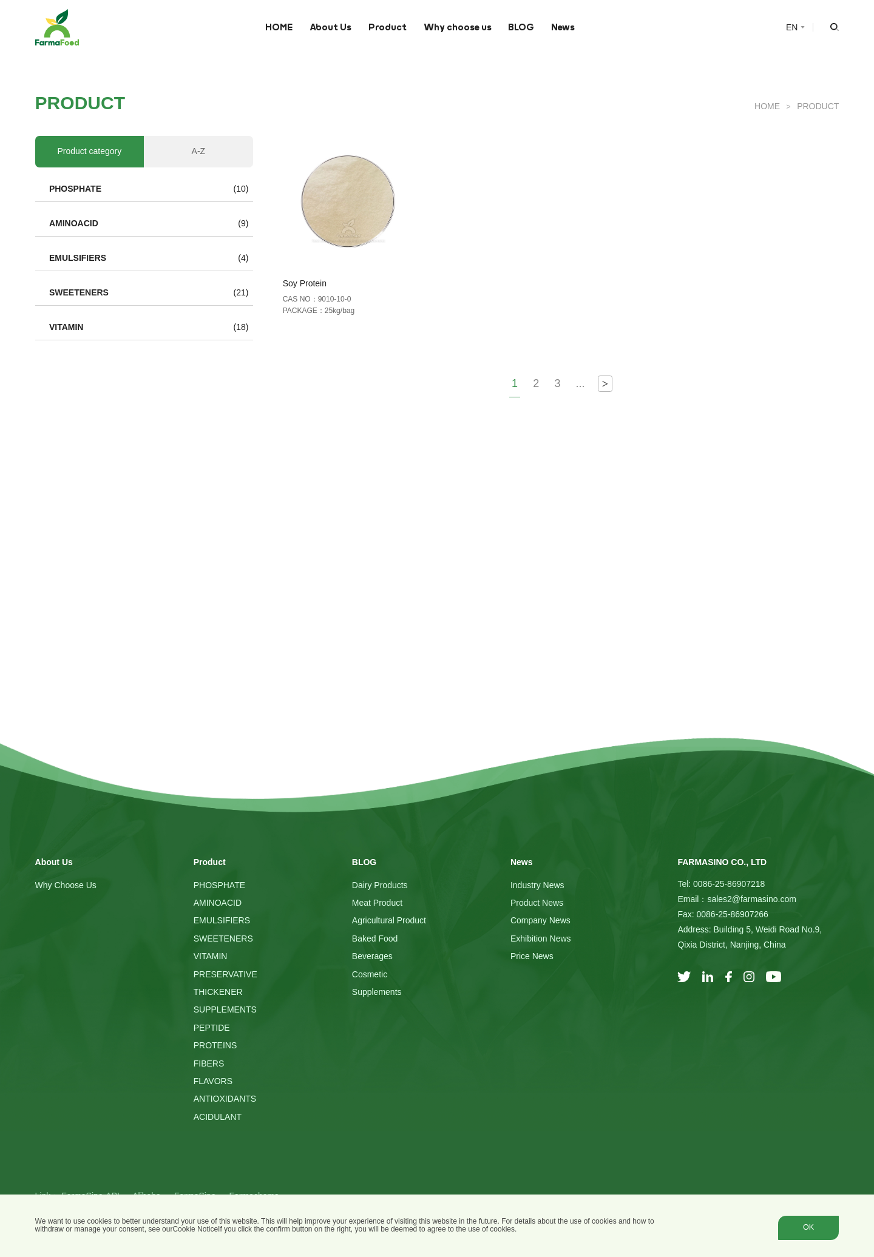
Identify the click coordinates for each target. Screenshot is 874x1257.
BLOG (521, 27)
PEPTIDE (212, 1028)
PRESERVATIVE (225, 974)
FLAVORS (213, 1081)
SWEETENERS (79, 292)
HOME (279, 27)
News (563, 27)
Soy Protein (305, 283)
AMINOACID (73, 223)
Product (387, 27)
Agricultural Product (389, 920)
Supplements (377, 992)
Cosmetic (369, 974)
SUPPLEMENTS (225, 1009)
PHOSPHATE (75, 189)
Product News (536, 903)
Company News (540, 920)
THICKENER (218, 992)
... (580, 383)
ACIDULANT (218, 1117)
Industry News (537, 885)
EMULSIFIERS (77, 258)
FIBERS (209, 1063)
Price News (532, 956)
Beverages (372, 956)
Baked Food (375, 938)
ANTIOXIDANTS (225, 1099)
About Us (330, 27)
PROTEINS (215, 1045)
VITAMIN (66, 327)
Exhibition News (540, 938)
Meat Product (377, 903)
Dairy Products (380, 885)
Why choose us (458, 27)
